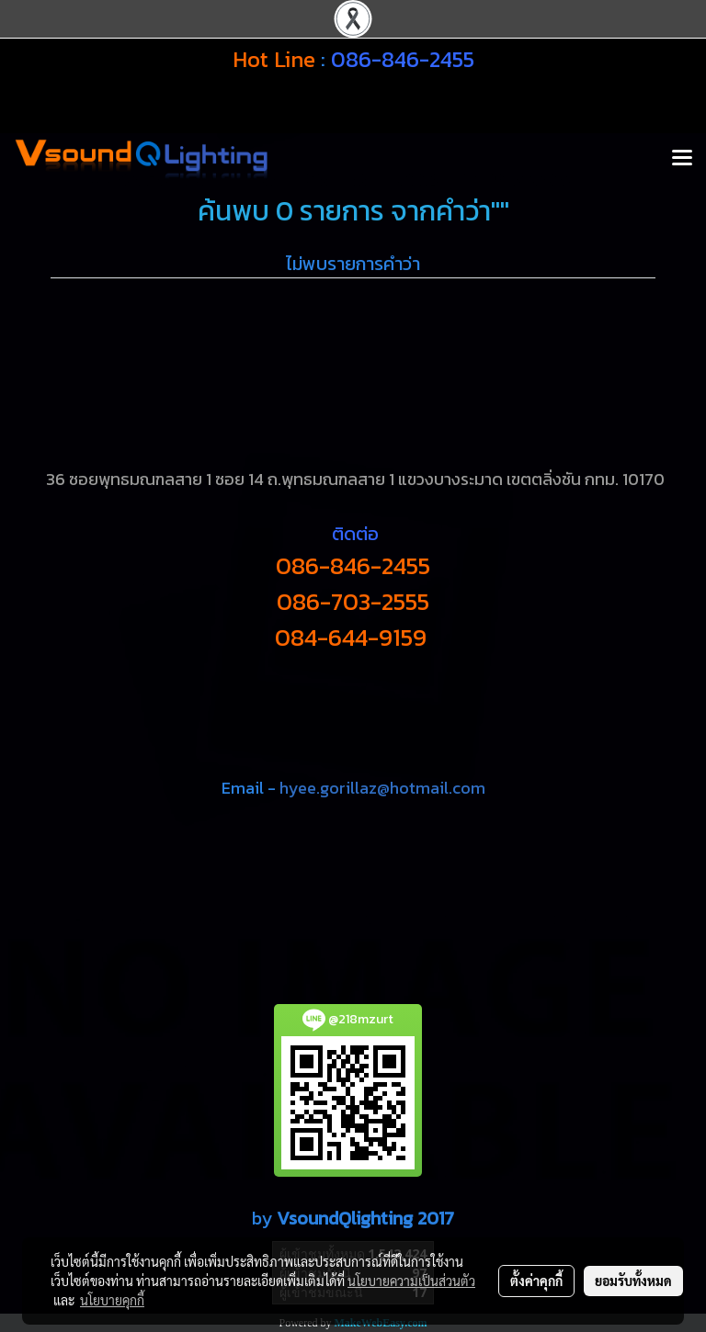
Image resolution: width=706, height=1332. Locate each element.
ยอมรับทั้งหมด (633, 1280)
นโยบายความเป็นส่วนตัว (411, 1280)
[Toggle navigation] (682, 159)
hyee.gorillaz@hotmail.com (382, 787)
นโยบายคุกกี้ (112, 1300)
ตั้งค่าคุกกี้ (536, 1280)
